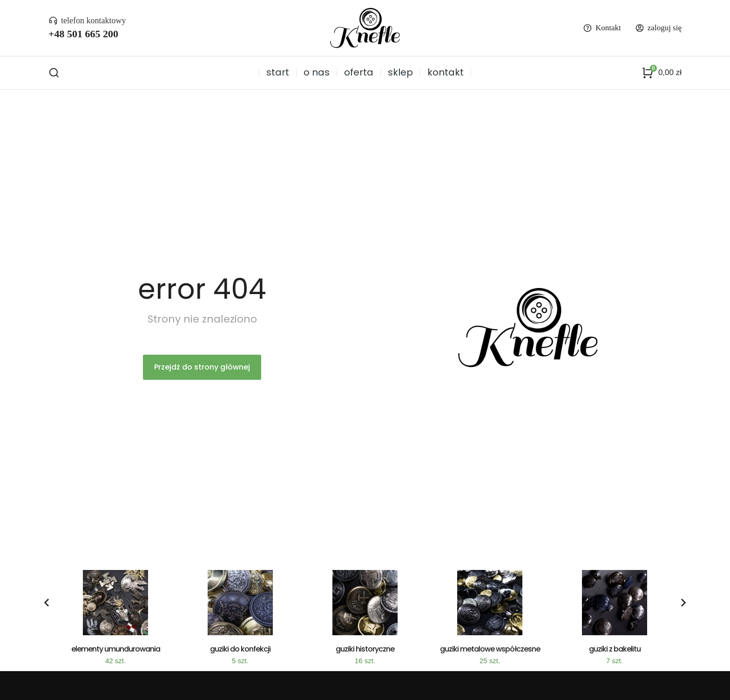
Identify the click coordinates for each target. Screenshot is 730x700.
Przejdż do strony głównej (202, 367)
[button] (46, 602)
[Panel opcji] (662, 73)
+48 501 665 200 (83, 34)
